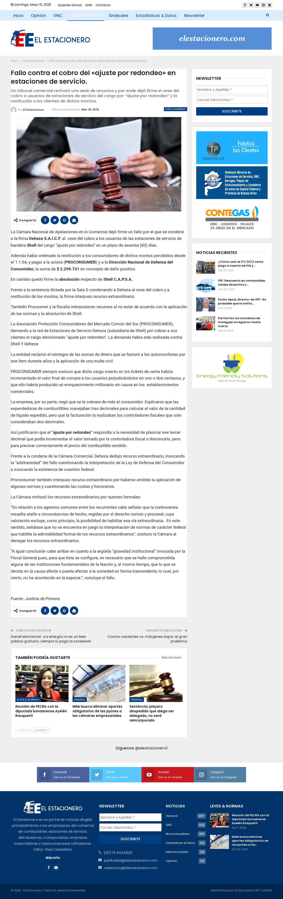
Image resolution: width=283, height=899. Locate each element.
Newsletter (194, 15)
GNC (57, 15)
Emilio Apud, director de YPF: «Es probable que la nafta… (242, 301)
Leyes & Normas (85, 15)
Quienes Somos (70, 5)
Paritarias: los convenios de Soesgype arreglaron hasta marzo (239, 322)
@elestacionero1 (151, 748)
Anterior (24, 730)
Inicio (18, 15)
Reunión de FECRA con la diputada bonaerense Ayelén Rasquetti (250, 819)
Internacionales (177, 852)
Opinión (38, 15)
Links (88, 5)
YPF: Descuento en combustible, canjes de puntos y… (241, 283)
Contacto (103, 5)
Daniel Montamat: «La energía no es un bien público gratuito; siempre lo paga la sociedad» (51, 639)
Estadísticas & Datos (156, 15)
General (79, 699)
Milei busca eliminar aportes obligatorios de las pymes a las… (250, 841)
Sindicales (119, 15)
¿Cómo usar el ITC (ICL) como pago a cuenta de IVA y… (240, 264)
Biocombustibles (178, 834)
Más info (53, 858)
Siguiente (41, 730)
